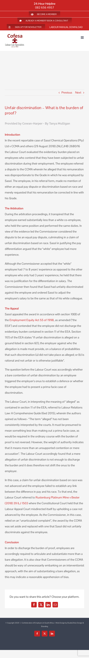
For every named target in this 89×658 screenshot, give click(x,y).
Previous (66, 92)
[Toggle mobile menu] (82, 37)
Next (78, 92)
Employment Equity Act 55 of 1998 (31, 320)
